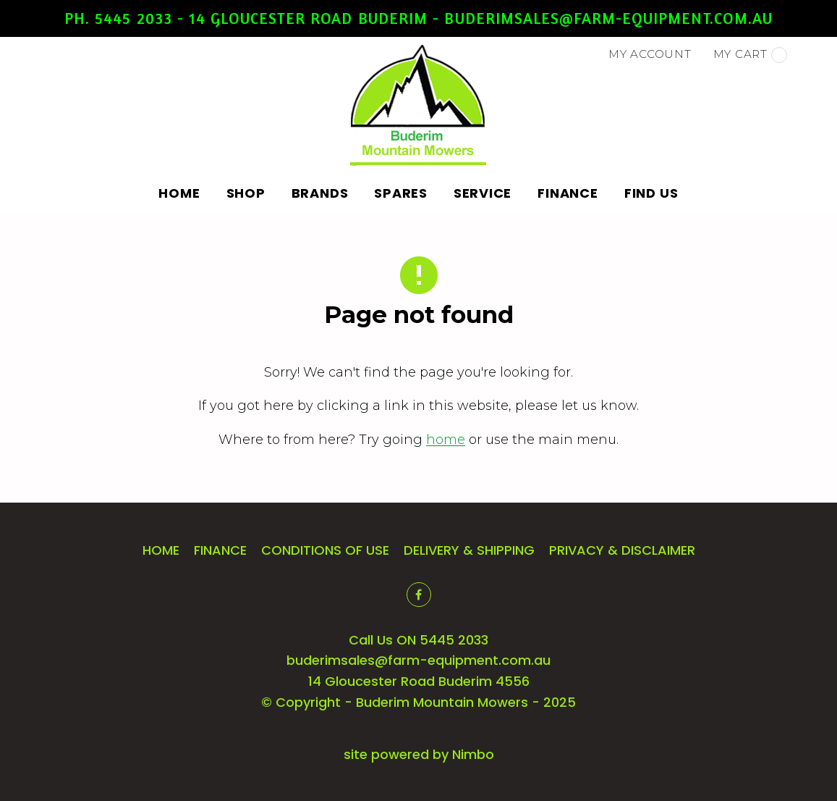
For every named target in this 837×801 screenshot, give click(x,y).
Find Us (651, 193)
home (445, 440)
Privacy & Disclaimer (622, 550)
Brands (320, 193)
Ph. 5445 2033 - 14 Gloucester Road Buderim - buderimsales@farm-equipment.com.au (418, 18)
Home (179, 193)
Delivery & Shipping (469, 550)
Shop (245, 193)
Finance (568, 193)
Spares (401, 193)
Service (482, 193)
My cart (750, 55)
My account (650, 54)
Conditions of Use (325, 550)
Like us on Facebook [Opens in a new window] (419, 594)
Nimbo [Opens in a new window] (473, 754)
